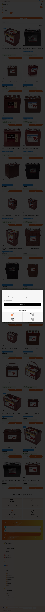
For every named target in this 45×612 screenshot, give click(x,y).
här (18, 298)
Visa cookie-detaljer (22, 310)
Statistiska (32, 319)
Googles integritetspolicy (8, 300)
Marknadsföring (32, 314)
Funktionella (12, 319)
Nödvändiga (12, 314)
